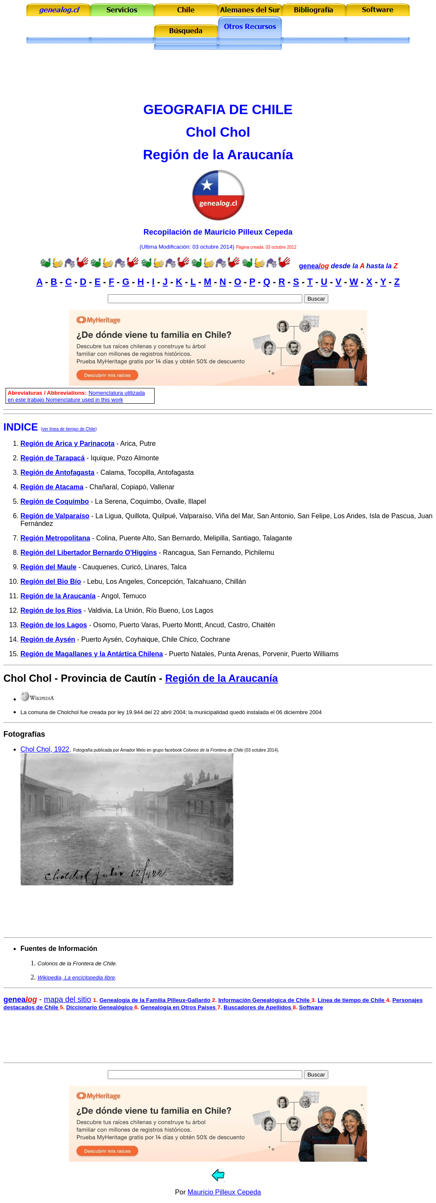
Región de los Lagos (53, 625)
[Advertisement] (218, 76)
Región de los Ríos (51, 610)
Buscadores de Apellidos (257, 1007)
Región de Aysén (47, 639)
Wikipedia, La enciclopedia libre (76, 977)
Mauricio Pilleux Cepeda (224, 1192)
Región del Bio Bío (50, 581)
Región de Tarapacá (52, 458)
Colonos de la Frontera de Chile (213, 750)
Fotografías (24, 734)
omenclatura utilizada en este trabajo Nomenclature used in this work (76, 396)
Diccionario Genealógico (99, 1007)
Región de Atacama (51, 487)
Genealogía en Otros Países (178, 1007)
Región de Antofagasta (57, 472)
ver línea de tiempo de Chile (68, 429)
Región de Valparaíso (54, 516)
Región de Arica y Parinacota (67, 443)
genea (314, 266)
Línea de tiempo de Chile (351, 1000)
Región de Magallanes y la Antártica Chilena (91, 653)
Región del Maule (48, 567)
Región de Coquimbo (54, 501)
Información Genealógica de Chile (264, 1000)
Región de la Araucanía (57, 596)
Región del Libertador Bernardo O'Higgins (88, 552)
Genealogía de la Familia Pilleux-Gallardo (154, 1000)
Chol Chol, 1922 (44, 749)
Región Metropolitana (55, 538)
